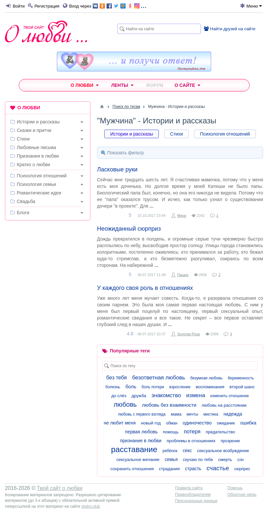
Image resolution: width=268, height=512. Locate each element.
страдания (169, 468)
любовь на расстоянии (224, 405)
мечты (192, 414)
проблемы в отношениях (191, 440)
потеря (192, 431)
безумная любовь (206, 378)
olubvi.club (90, 506)
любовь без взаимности (169, 405)
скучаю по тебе (198, 459)
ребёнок (169, 450)
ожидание (226, 423)
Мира (181, 216)
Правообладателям (192, 494)
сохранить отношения (132, 468)
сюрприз (242, 469)
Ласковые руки (117, 169)
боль (131, 386)
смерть (225, 459)
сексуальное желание (137, 459)
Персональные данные (196, 501)
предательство (220, 431)
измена (195, 395)
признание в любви (140, 440)
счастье (218, 468)
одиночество (197, 422)
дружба (139, 395)
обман (172, 423)
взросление (180, 387)
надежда (233, 414)
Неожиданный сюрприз (129, 228)
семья (171, 459)
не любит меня (120, 422)
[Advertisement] (47, 268)
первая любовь (141, 431)
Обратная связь (242, 494)
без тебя (116, 377)
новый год (151, 423)
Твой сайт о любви (60, 488)
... (119, 5)
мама (176, 414)
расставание (134, 449)
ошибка (248, 422)
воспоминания (210, 386)
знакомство (166, 395)
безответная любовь (158, 377)
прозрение (230, 441)
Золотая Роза (188, 334)
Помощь (235, 488)
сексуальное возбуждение (223, 450)
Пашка (182, 275)
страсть (193, 468)
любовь (124, 404)
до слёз (118, 395)
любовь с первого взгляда (142, 414)
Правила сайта (188, 488)
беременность (241, 378)
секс (187, 450)
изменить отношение (229, 396)
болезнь (113, 387)
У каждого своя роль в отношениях (145, 288)
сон (240, 459)
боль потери (153, 387)
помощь (171, 431)
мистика (210, 414)
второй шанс (242, 386)
